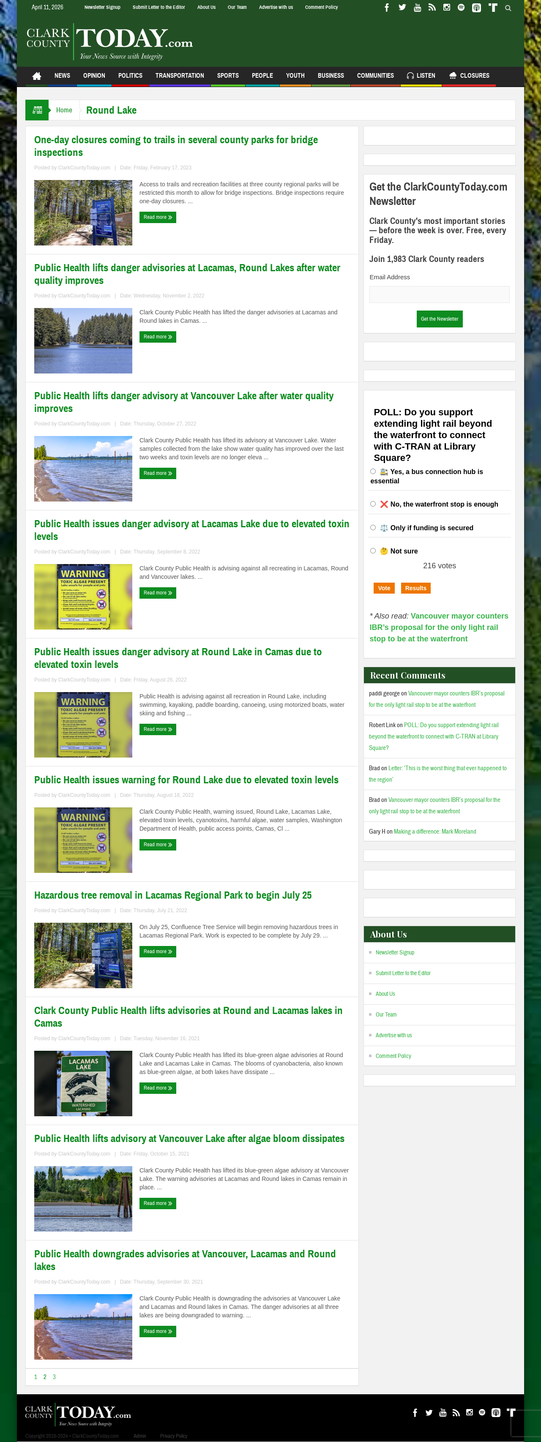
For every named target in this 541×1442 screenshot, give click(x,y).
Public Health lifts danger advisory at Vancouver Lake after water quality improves (183, 402)
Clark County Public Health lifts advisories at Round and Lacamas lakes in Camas (188, 1017)
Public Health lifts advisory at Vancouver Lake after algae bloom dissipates (189, 1138)
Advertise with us (276, 7)
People (262, 79)
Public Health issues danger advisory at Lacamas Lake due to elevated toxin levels (192, 530)
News (62, 79)
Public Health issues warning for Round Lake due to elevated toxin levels (186, 780)
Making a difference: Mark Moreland (435, 832)
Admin (140, 1436)
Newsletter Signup (102, 7)
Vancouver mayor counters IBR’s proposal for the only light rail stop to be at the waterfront (438, 627)
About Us (206, 7)
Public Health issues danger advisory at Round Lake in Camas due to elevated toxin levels (178, 658)
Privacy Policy (173, 1436)
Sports (228, 79)
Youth (295, 79)
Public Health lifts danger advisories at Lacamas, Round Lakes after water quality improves (187, 274)
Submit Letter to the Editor (159, 7)
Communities (375, 79)
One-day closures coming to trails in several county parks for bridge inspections (176, 146)
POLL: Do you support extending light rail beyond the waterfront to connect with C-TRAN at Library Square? (434, 736)
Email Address (389, 277)
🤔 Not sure (399, 551)
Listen (421, 77)
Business (330, 79)
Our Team (237, 7)
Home (65, 110)
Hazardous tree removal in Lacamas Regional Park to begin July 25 (172, 895)
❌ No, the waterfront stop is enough (439, 504)
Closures (469, 77)
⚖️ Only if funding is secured (426, 528)
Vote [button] (384, 588)
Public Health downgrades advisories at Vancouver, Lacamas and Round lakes (185, 1260)
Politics (130, 79)
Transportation (179, 79)
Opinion (94, 79)
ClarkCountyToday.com (84, 168)
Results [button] (416, 588)
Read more (158, 217)
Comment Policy (321, 7)
